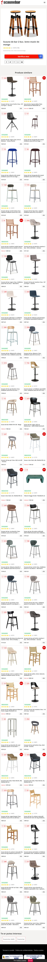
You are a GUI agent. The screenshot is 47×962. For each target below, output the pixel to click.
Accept (30, 960)
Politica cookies (39, 950)
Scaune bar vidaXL (9, 939)
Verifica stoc (30, 56)
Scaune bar (20, 939)
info (21, 108)
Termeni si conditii (8, 950)
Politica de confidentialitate (24, 950)
